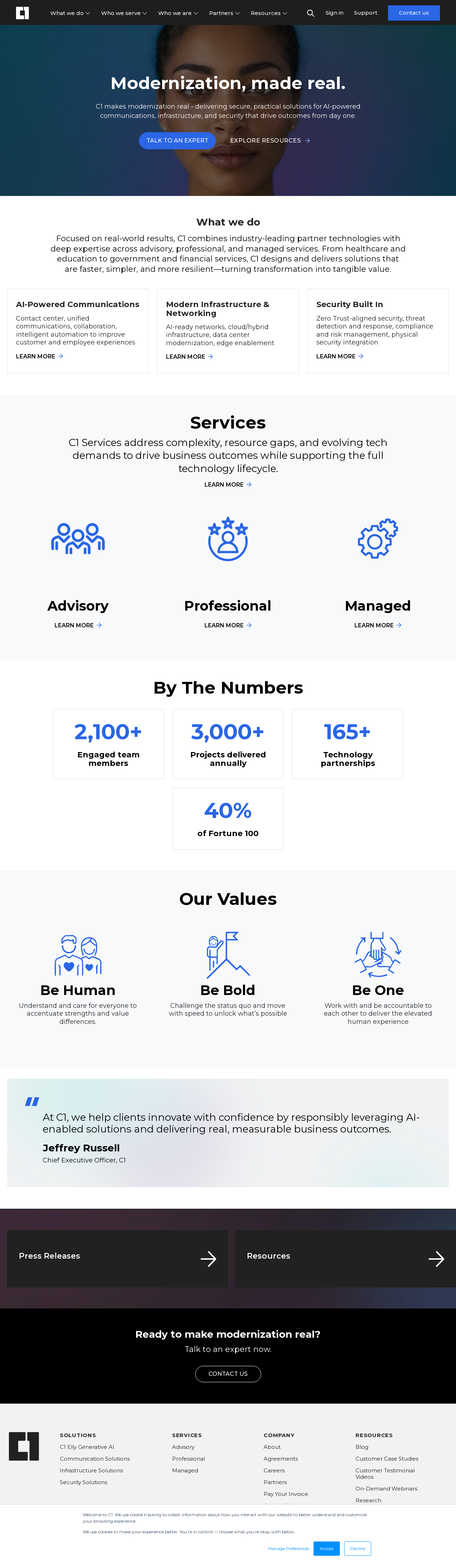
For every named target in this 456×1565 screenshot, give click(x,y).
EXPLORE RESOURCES (270, 140)
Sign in (334, 12)
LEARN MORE (39, 356)
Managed (185, 1470)
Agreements (281, 1458)
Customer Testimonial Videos (385, 1473)
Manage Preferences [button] (288, 1548)
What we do (70, 13)
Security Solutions (83, 1482)
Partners (224, 13)
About (272, 1447)
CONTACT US (228, 1373)
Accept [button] (327, 1548)
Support (365, 12)
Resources (269, 13)
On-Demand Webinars (386, 1488)
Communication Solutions (95, 1458)
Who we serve (124, 13)
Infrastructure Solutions (91, 1470)
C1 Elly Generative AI (87, 1447)
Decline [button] (357, 1548)
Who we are (178, 13)
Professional (188, 1458)
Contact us (414, 12)
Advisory (183, 1447)
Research (368, 1500)
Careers (274, 1470)
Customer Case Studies (387, 1458)
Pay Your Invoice (286, 1494)
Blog (362, 1447)
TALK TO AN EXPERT (177, 140)
